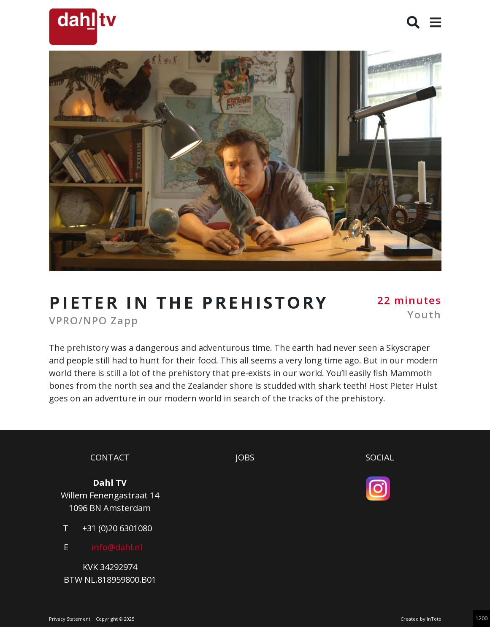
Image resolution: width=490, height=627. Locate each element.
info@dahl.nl (117, 547)
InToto (434, 619)
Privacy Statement (69, 619)
